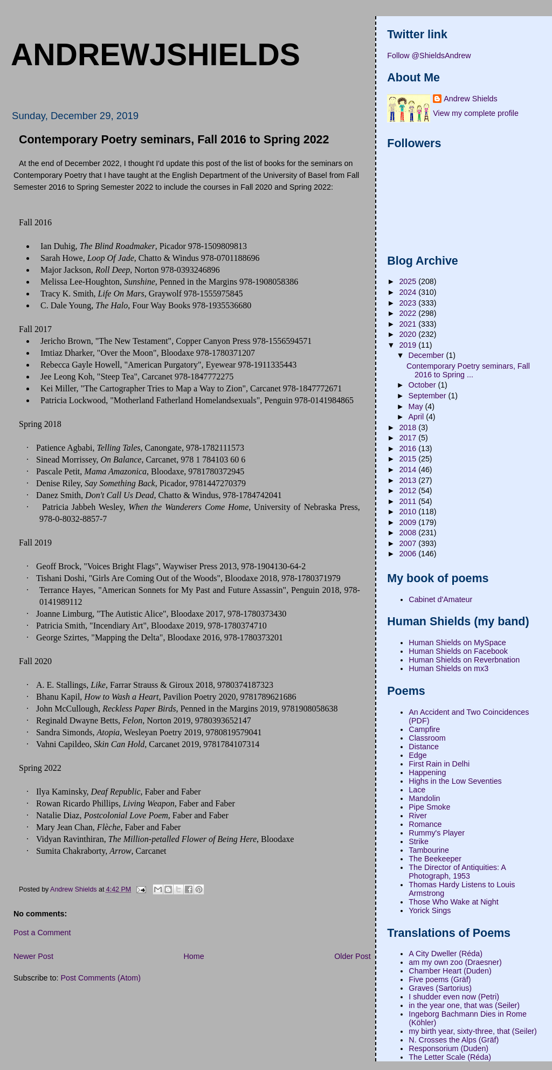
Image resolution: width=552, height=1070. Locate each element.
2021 (408, 324)
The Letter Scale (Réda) (450, 1057)
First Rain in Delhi (439, 764)
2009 (408, 522)
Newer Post (33, 956)
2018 (408, 427)
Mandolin (424, 798)
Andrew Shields (470, 98)
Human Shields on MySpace (457, 642)
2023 (408, 303)
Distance (424, 746)
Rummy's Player (437, 833)
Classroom (427, 738)
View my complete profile (476, 113)
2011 (408, 501)
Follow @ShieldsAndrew (429, 55)
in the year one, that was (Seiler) (464, 1005)
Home (193, 956)
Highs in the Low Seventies (455, 781)
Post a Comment (42, 932)
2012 (408, 490)
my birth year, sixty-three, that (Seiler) (473, 1031)
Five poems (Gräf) (440, 979)
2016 (408, 448)
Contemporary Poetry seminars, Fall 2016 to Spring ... (468, 370)
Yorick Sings (430, 910)
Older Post (352, 956)
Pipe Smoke (429, 807)
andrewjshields (155, 54)
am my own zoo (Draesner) (455, 962)
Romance (425, 824)
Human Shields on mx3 (448, 668)
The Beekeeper (435, 858)
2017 (408, 437)
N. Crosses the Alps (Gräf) (454, 1040)
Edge (417, 755)
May (417, 406)
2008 (408, 532)
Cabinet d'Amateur (440, 599)
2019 (408, 345)
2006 (408, 553)
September (428, 395)
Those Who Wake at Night (453, 902)
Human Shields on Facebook (458, 651)
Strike (419, 841)
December (427, 355)
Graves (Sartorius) (440, 988)
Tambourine (429, 850)
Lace (417, 789)
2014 (408, 469)
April (417, 416)
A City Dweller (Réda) (445, 953)
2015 (408, 458)
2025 (408, 281)
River (417, 815)
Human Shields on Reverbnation (464, 659)
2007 (408, 543)
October (423, 385)
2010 (408, 511)
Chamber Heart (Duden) (450, 971)
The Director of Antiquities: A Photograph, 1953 (457, 871)
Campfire (424, 729)
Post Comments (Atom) (100, 978)
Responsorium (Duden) (448, 1048)
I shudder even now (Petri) (454, 996)
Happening (427, 772)
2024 (408, 292)
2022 (408, 313)
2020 (408, 334)
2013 (408, 480)
